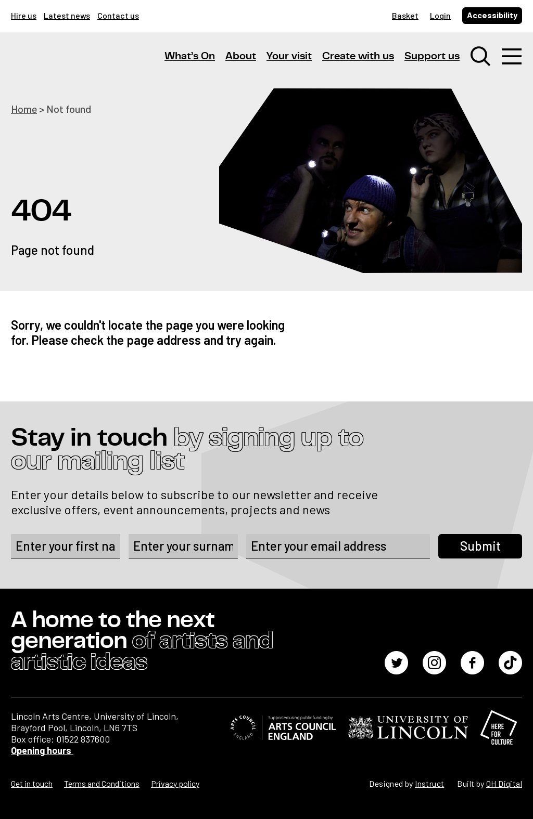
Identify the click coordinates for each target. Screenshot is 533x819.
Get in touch (32, 783)
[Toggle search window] (480, 57)
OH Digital (504, 783)
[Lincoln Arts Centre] (84, 66)
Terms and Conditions (101, 783)
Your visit (289, 56)
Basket (405, 15)
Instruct (429, 783)
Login (440, 15)
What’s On (189, 56)
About (240, 56)
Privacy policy (175, 783)
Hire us (23, 15)
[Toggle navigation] (511, 57)
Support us (432, 56)
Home (24, 108)
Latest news (67, 15)
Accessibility (492, 15)
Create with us (358, 56)
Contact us (118, 15)
